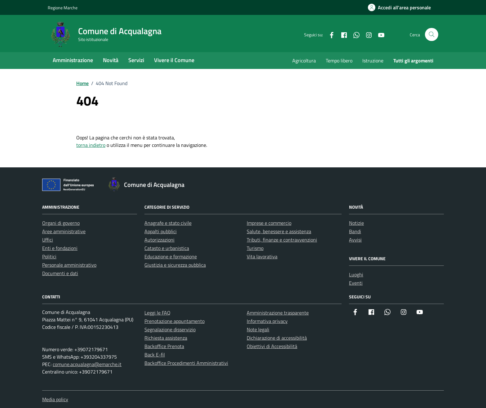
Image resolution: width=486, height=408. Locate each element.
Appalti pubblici (160, 231)
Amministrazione (73, 60)
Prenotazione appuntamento (174, 321)
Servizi (136, 60)
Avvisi (355, 239)
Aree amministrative (64, 231)
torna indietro (90, 145)
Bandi (355, 231)
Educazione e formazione (170, 256)
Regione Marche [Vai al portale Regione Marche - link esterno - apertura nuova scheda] (62, 7)
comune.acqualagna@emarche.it (87, 364)
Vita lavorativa (262, 256)
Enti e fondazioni (59, 248)
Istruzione (372, 60)
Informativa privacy (267, 321)
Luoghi (356, 274)
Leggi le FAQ (157, 312)
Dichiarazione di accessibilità (277, 338)
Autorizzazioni (159, 239)
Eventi (356, 283)
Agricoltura (304, 60)
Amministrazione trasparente (278, 312)
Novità (110, 60)
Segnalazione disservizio (170, 329)
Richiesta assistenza (165, 338)
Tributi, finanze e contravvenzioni (282, 239)
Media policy (55, 399)
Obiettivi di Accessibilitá (272, 346)
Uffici (47, 239)
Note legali (258, 329)
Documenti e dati (60, 273)
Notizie (356, 223)
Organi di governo (61, 223)
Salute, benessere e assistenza (279, 231)
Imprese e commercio (269, 223)
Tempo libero (339, 60)
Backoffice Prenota (164, 346)
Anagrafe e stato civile (168, 223)
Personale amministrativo (69, 265)
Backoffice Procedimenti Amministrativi (186, 363)
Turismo (255, 248)
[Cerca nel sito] (431, 34)
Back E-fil (154, 354)
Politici (49, 256)
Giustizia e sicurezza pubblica (175, 265)
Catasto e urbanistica (166, 248)
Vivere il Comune (174, 60)
